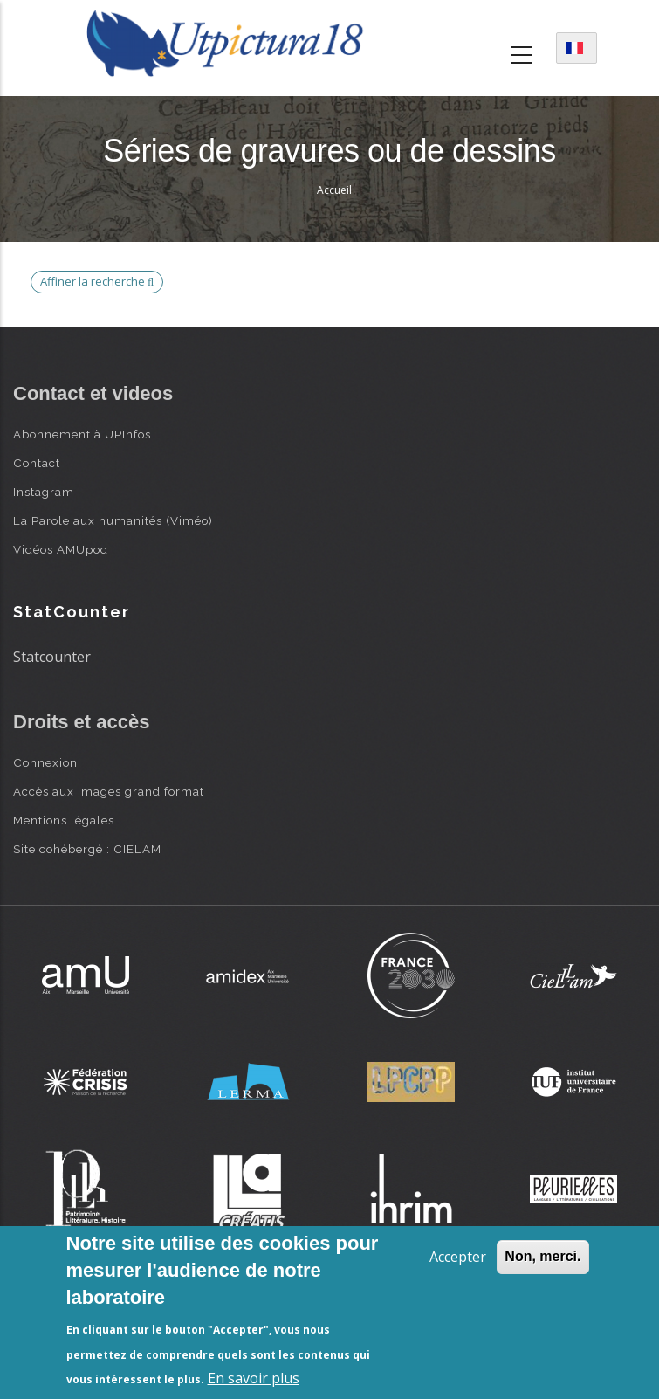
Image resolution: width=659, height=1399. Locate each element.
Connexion (45, 762)
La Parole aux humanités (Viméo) (113, 520)
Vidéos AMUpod (60, 549)
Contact (36, 463)
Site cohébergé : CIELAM (87, 849)
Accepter (457, 1256)
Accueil (334, 190)
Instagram (43, 492)
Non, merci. (542, 1256)
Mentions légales (63, 820)
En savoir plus (253, 1378)
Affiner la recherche (97, 281)
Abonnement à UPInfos (82, 434)
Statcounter (52, 656)
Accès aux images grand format (108, 791)
